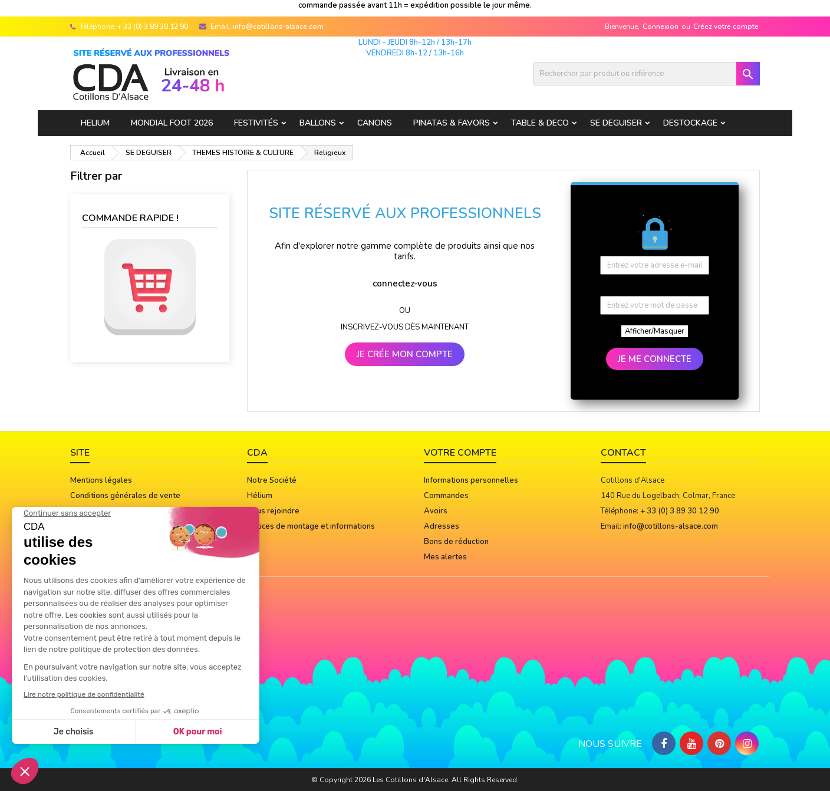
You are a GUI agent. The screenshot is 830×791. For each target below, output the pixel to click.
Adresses (441, 526)
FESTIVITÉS (256, 122)
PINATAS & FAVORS (451, 122)
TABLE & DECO (540, 122)
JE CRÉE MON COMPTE (405, 354)
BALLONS (317, 122)
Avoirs (435, 511)
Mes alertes (445, 557)
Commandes (446, 495)
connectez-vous (405, 283)
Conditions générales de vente (125, 495)
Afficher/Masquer (654, 331)
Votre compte (460, 452)
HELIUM (95, 122)
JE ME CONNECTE (654, 359)
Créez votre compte (726, 26)
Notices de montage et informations (311, 526)
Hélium (259, 495)
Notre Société (272, 480)
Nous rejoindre (273, 511)
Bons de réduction (456, 541)
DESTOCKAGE (690, 122)
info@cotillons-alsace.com (278, 26)
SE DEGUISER (616, 122)
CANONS (374, 122)
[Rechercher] (646, 73)
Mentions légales (101, 480)
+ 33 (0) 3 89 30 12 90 (152, 26)
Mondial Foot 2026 (172, 122)
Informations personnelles (471, 480)
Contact (623, 452)
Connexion (661, 26)
